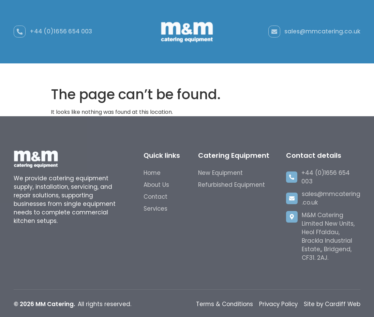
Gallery (303, 73)
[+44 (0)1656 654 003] (20, 32)
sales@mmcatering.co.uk (322, 31)
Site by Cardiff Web (331, 304)
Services (156, 209)
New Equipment (75, 73)
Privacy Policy (277, 304)
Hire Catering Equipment (218, 73)
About (272, 73)
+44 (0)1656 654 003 (61, 31)
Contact (336, 73)
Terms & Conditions (222, 304)
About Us (156, 185)
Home (34, 73)
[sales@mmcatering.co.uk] (274, 32)
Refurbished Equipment (141, 73)
